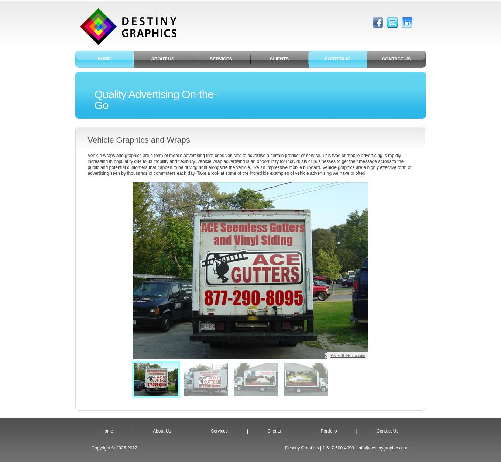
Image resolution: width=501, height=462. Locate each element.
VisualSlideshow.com (347, 356)
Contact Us (387, 431)
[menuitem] (156, 379)
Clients (274, 431)
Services (219, 431)
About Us (162, 431)
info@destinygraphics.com (384, 448)
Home (107, 431)
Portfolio (329, 431)
